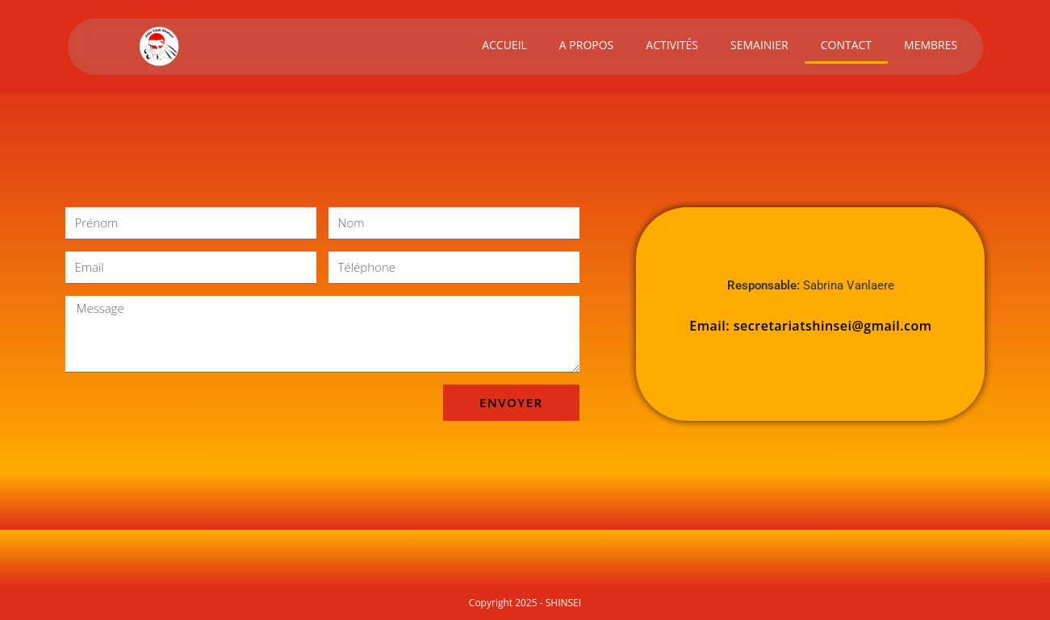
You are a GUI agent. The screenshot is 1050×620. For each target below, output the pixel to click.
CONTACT (846, 44)
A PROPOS (586, 44)
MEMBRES (930, 44)
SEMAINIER (759, 44)
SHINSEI (563, 603)
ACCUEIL (504, 44)
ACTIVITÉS (672, 44)
